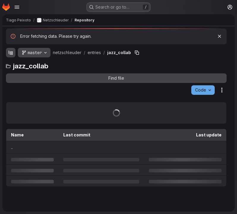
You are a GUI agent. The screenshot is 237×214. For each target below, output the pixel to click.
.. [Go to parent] (12, 147)
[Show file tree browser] (10, 52)
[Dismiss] (219, 36)
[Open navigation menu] (17, 7)
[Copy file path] (137, 52)
